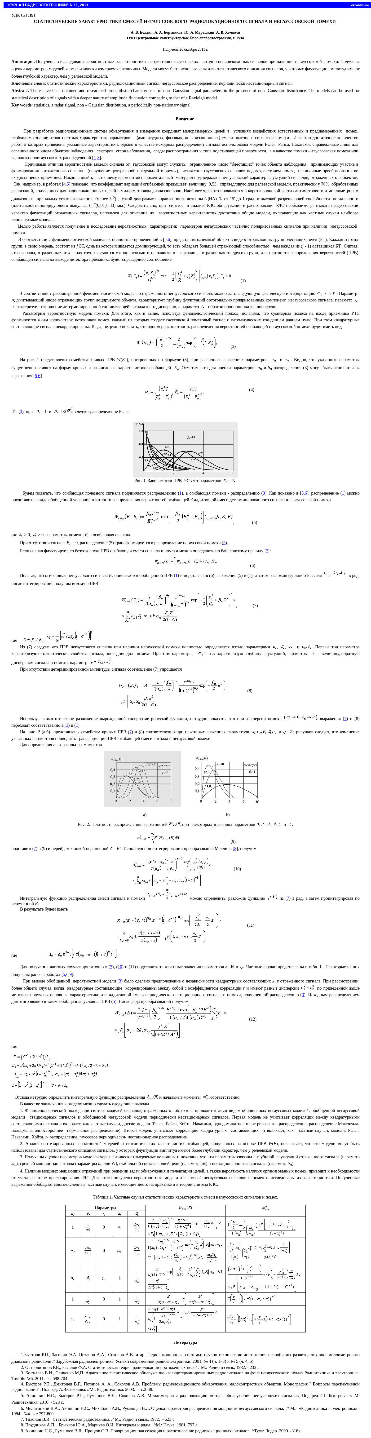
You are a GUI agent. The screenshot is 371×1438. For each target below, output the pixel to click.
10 (120, 966)
